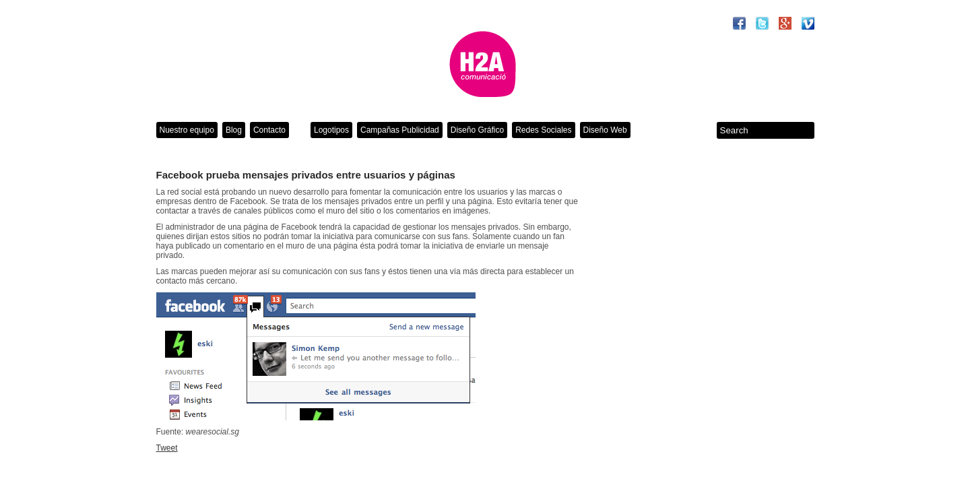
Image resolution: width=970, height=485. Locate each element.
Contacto (269, 130)
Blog (234, 130)
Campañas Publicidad (399, 130)
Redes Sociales (543, 130)
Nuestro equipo (187, 130)
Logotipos (331, 130)
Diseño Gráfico (477, 130)
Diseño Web (605, 130)
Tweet (167, 448)
